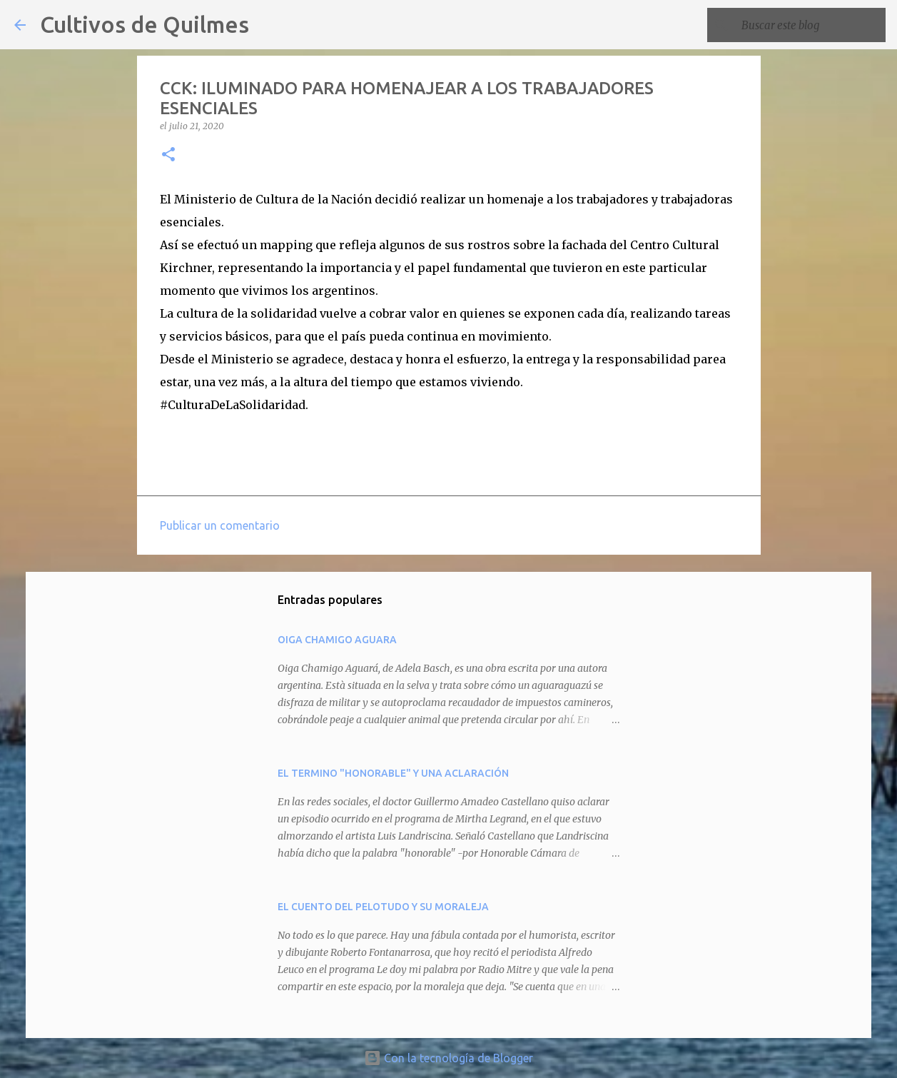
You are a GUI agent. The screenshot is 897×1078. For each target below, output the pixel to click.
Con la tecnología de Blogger (448, 1058)
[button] (168, 155)
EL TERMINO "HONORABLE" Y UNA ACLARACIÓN (393, 773)
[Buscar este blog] (811, 25)
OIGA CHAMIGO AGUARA (337, 639)
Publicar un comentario (220, 525)
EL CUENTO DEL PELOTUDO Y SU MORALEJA (383, 906)
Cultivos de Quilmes (144, 24)
